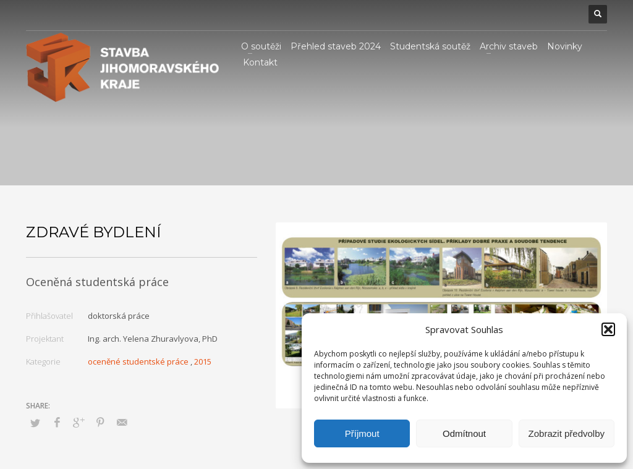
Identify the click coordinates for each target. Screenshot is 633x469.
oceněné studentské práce (138, 361)
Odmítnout (464, 433)
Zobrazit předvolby (567, 433)
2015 (202, 361)
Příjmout (362, 433)
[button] (608, 329)
